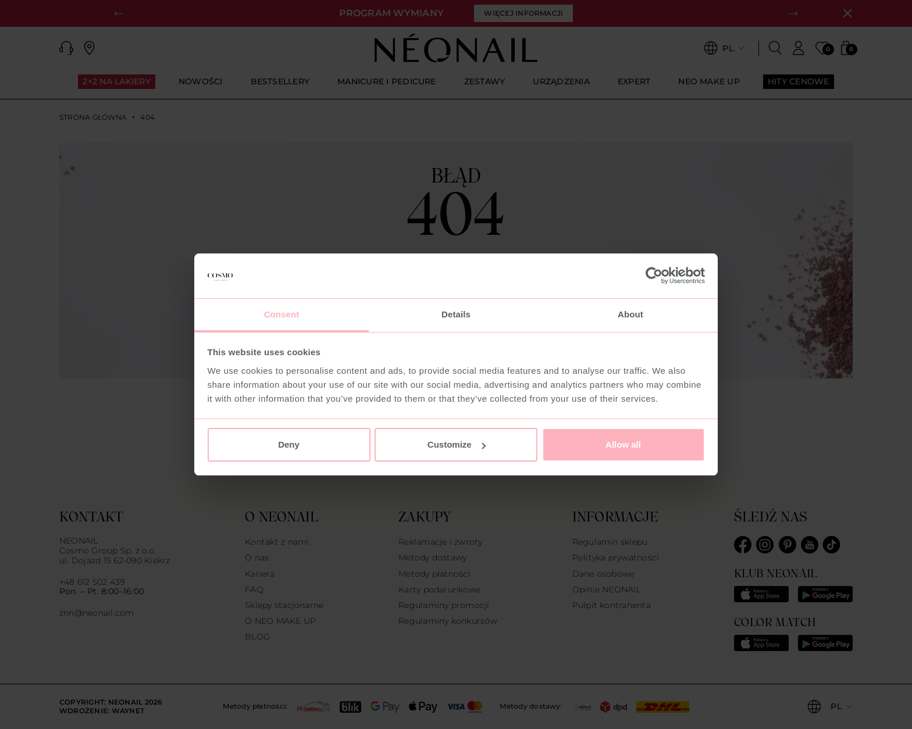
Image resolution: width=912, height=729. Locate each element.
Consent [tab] (282, 314)
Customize (457, 444)
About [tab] (630, 314)
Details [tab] (456, 314)
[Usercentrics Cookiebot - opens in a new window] (654, 276)
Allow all (623, 444)
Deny (289, 444)
